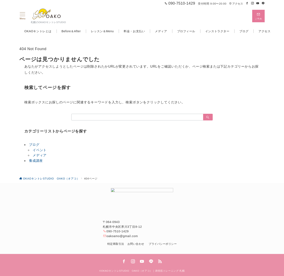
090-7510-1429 (117, 231)
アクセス (236, 3)
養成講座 (36, 160)
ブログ (34, 144)
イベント (40, 150)
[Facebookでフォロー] (247, 3)
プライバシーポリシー (163, 243)
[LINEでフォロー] (263, 3)
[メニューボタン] (22, 16)
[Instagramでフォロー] (252, 3)
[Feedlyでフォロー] (160, 262)
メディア (40, 155)
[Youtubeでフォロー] (257, 3)
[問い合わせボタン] (258, 16)
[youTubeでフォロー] (142, 262)
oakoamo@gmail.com (122, 236)
